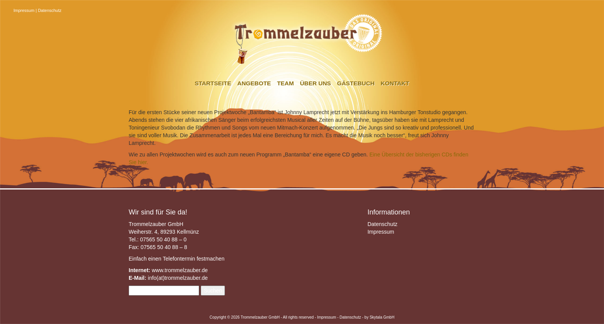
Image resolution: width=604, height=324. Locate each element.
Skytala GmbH (381, 317)
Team (285, 83)
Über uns (315, 83)
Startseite (213, 83)
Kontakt (395, 83)
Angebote (254, 83)
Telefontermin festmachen (193, 259)
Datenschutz (49, 10)
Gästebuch (355, 83)
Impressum (23, 10)
